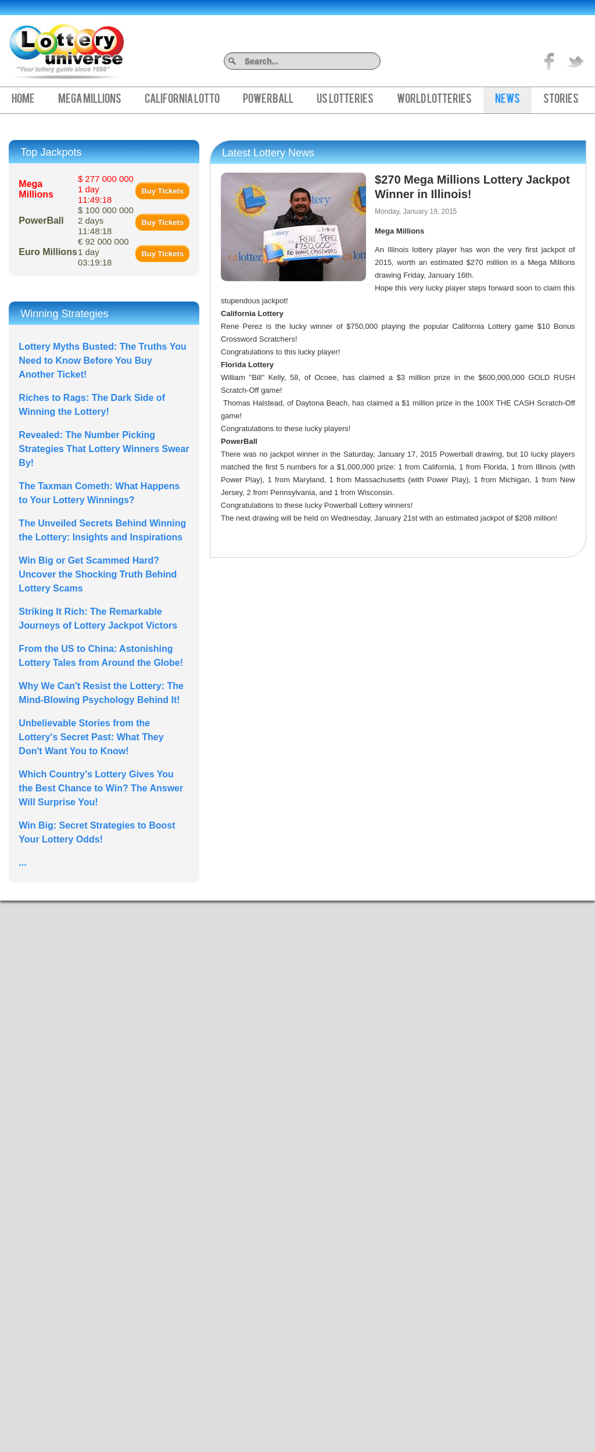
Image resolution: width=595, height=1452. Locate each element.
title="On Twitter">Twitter (575, 61)
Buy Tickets (162, 191)
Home (23, 100)
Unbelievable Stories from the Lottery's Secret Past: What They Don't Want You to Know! (91, 737)
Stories (561, 100)
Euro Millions (48, 252)
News (507, 100)
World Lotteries (434, 100)
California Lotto (182, 100)
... (22, 862)
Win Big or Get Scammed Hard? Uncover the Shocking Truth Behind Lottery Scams (98, 574)
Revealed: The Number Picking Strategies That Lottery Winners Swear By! (104, 449)
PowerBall (268, 100)
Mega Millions (89, 100)
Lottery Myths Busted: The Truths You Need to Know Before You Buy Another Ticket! (102, 360)
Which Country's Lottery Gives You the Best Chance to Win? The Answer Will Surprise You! (101, 788)
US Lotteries (345, 100)
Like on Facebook (549, 61)
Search (376, 60)
